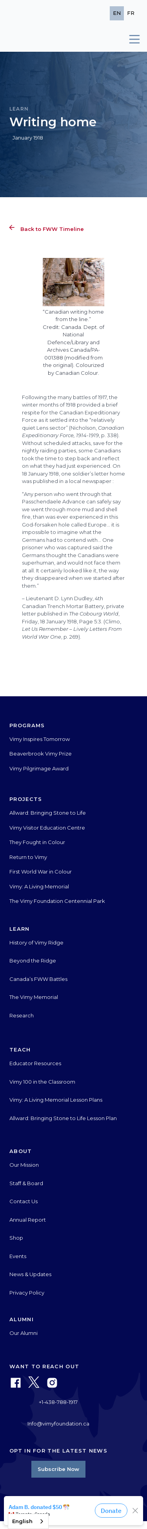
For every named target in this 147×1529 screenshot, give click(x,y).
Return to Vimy (28, 857)
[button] (131, 39)
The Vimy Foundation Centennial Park (57, 901)
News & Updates (30, 1274)
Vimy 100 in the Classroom (42, 1082)
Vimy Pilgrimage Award (39, 768)
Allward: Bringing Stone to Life (47, 813)
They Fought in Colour (37, 842)
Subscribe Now (58, 1469)
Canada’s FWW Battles (38, 979)
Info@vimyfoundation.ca (58, 1423)
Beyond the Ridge (32, 960)
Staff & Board (26, 1183)
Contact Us (23, 1201)
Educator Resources (35, 1063)
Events (17, 1256)
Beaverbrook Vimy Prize (40, 753)
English (22, 1521)
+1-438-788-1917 (58, 1402)
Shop (16, 1238)
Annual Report (27, 1220)
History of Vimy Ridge (36, 942)
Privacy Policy (26, 1292)
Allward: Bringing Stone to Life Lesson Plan (63, 1118)
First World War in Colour (40, 871)
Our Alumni (23, 1333)
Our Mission (24, 1165)
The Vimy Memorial (33, 997)
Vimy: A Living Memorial (39, 886)
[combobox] (28, 1521)
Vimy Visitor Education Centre (47, 827)
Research (21, 1015)
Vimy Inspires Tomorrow (39, 739)
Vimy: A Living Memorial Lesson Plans (55, 1100)
